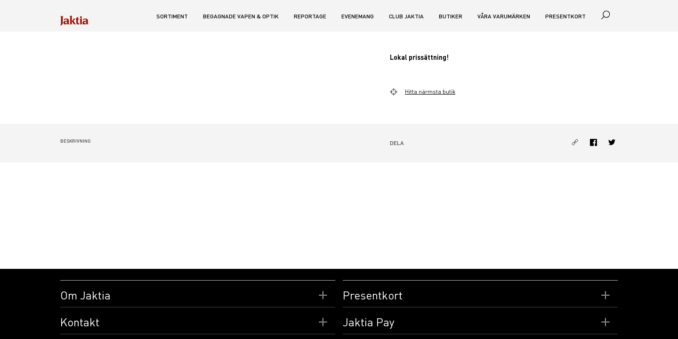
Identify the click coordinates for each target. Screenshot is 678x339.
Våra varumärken (503, 16)
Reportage (310, 16)
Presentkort (565, 16)
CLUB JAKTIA (406, 16)
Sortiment (172, 16)
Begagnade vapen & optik (241, 16)
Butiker (450, 16)
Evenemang (357, 16)
